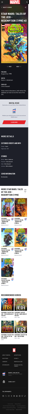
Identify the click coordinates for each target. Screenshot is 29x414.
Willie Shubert (9, 166)
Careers (4, 361)
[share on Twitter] (6, 396)
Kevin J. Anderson (7, 80)
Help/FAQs (5, 358)
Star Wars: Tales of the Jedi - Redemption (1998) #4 (18, 221)
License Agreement (21, 407)
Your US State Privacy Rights (9, 405)
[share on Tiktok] (25, 396)
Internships (5, 365)
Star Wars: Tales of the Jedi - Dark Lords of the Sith (20, 314)
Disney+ (16, 358)
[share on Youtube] (14, 396)
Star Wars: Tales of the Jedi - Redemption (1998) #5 (5, 221)
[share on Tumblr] (11, 396)
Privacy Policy (18, 403)
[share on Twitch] (22, 396)
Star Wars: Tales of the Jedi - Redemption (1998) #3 (5, 251)
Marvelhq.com (18, 361)
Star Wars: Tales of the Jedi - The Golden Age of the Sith (7, 314)
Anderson (3, 225)
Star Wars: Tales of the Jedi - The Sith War (20, 335)
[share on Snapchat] (17, 396)
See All (25, 191)
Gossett (7, 225)
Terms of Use (10, 403)
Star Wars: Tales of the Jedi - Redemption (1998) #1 (5, 281)
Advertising (17, 355)
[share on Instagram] (9, 396)
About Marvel (6, 355)
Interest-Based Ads (10, 409)
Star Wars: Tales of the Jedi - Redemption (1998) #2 (18, 251)
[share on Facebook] (3, 396)
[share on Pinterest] (19, 396)
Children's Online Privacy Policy (9, 407)
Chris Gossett (5, 86)
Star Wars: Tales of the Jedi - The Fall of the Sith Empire (7, 336)
